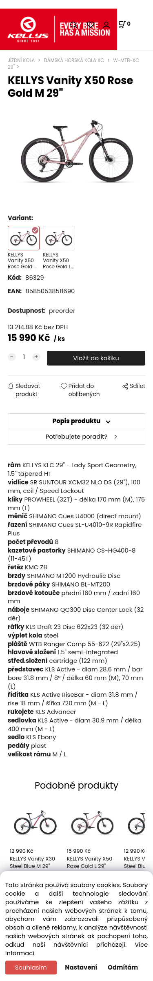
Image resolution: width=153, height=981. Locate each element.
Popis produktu (77, 421)
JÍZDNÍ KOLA (22, 60)
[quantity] (24, 357)
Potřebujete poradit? (77, 436)
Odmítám (123, 967)
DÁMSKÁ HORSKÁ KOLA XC (73, 60)
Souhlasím (31, 967)
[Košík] (124, 24)
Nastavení (81, 967)
